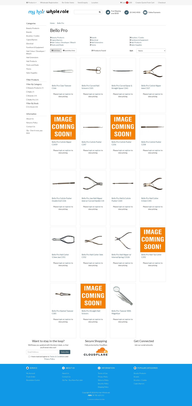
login (60, 94)
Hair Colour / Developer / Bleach (35, 52)
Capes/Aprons (31, 40)
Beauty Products (32, 28)
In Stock (33, 107)
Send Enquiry (83, 2)
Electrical (29, 43)
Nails (31, 92)
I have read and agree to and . (48, 357)
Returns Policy (31, 123)
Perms (28, 69)
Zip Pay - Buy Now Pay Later (72, 380)
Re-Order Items (68, 2)
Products (31, 2)
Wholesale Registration (49, 2)
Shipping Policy (103, 387)
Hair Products (31, 61)
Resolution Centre (33, 380)
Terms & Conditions (57, 356)
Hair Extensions (32, 57)
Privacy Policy (49, 359)
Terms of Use (103, 373)
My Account (30, 373)
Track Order (30, 377)
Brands (29, 32)
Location (94, 2)
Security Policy (103, 383)
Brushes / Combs (32, 36)
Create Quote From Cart (145, 2)
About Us (30, 119)
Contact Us (30, 126)
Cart (126, 2)
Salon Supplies (31, 73)
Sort (131, 51)
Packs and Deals (32, 65)
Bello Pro (33, 100)
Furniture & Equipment (35, 47)
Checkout (162, 2)
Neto (103, 399)
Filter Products (32, 80)
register (68, 94)
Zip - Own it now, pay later (34, 131)
